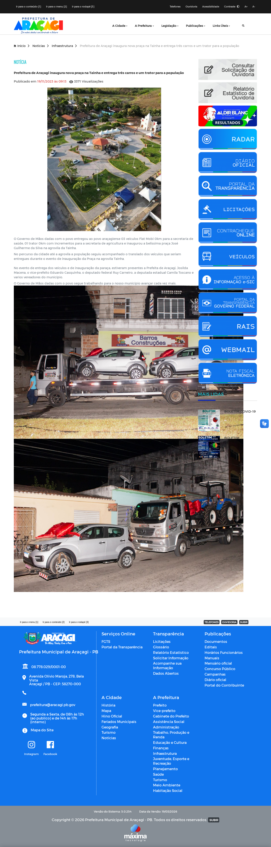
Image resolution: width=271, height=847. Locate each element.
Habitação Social (167, 790)
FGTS (106, 641)
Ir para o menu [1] (29, 622)
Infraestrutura (64, 46)
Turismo (109, 732)
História (108, 705)
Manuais (212, 658)
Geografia (110, 727)
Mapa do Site (42, 730)
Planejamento (165, 769)
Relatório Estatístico (171, 652)
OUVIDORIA (229, 622)
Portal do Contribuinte (224, 685)
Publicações (194, 25)
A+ (245, 6)
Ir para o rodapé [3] (83, 6)
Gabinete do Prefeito (171, 716)
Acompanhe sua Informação (167, 665)
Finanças (161, 748)
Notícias (40, 46)
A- (253, 6)
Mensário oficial (218, 663)
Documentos (216, 641)
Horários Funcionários (224, 652)
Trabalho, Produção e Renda (171, 734)
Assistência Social (168, 721)
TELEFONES (212, 622)
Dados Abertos (166, 673)
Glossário (161, 647)
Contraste (231, 6)
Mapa (106, 711)
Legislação (168, 25)
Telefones (175, 6)
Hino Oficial (112, 716)
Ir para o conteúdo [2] (53, 622)
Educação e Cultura (170, 742)
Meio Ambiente (166, 785)
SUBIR (244, 622)
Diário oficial (215, 680)
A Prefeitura (143, 25)
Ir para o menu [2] (56, 6)
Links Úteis (220, 25)
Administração (166, 727)
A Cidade (118, 25)
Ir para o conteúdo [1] (28, 6)
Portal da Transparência (122, 647)
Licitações (162, 641)
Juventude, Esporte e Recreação (171, 761)
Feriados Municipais (119, 721)
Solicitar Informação (170, 658)
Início (21, 46)
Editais (211, 647)
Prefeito (160, 705)
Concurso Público (220, 669)
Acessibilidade (210, 6)
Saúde (158, 774)
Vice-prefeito (164, 711)
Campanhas (215, 674)
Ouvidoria (191, 6)
